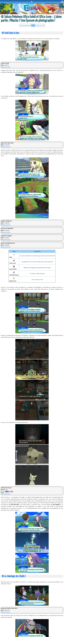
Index (33, 25)
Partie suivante (40, 25)
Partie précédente (25, 25)
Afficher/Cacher (5, 67)
